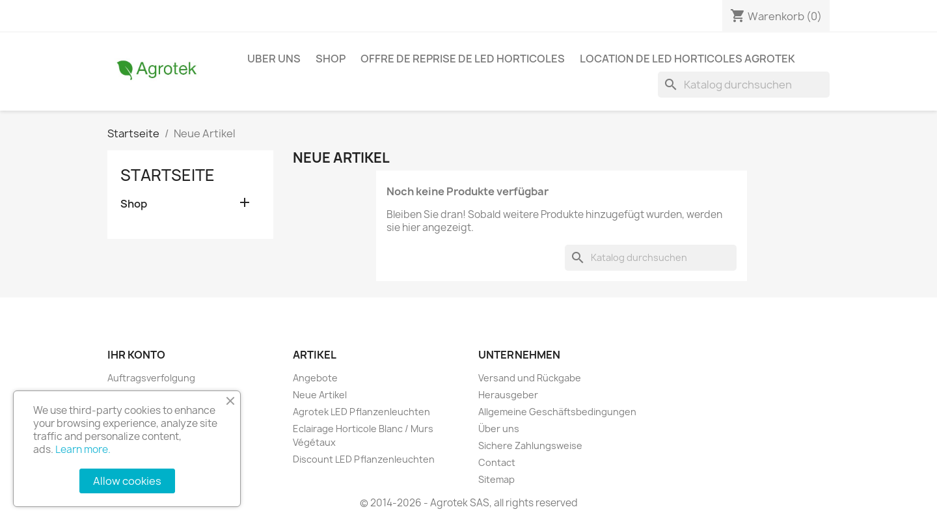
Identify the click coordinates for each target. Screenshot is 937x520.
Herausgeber (508, 395)
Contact (496, 462)
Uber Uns (274, 58)
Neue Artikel (320, 395)
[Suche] (744, 85)
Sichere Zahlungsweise (530, 445)
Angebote (315, 378)
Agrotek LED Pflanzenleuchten (361, 411)
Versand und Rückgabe (529, 378)
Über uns (498, 428)
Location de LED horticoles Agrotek (687, 58)
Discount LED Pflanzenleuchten (364, 459)
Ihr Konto (136, 355)
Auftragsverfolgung (151, 378)
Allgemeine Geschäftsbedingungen (557, 411)
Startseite (167, 175)
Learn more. (83, 449)
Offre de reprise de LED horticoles (462, 58)
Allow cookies (127, 481)
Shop (331, 58)
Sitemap (496, 479)
